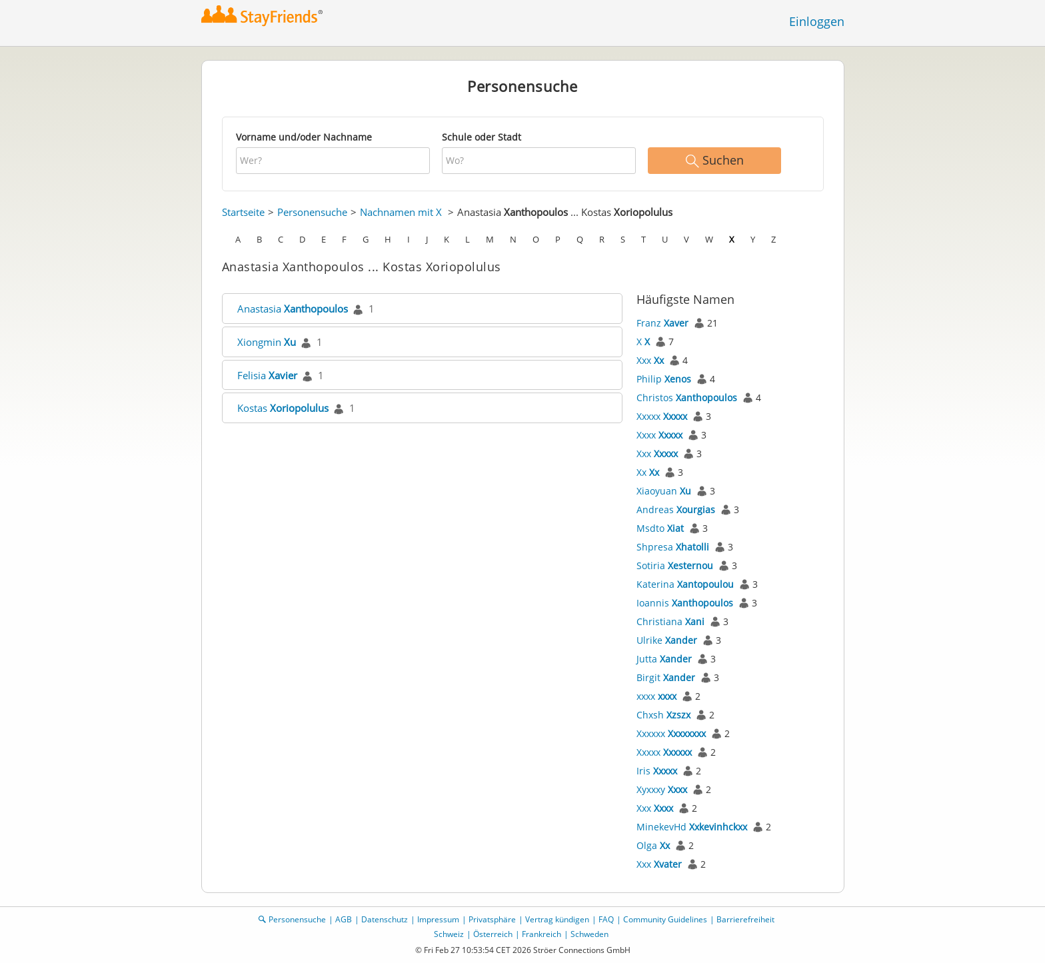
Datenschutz (384, 919)
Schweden (589, 934)
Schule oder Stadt (481, 137)
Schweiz (449, 934)
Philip (663, 379)
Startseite (243, 212)
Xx (647, 472)
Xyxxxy (661, 789)
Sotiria (674, 565)
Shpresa (672, 546)
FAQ (606, 919)
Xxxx (659, 435)
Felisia (267, 375)
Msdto (660, 528)
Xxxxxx (671, 733)
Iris (656, 770)
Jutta (664, 658)
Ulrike (666, 640)
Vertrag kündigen (557, 919)
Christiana (670, 621)
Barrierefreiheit (745, 919)
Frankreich (541, 934)
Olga (653, 845)
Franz (662, 323)
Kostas (283, 408)
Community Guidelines (665, 919)
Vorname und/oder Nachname (304, 137)
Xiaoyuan (663, 490)
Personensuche (312, 212)
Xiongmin (266, 342)
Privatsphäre (492, 919)
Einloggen (816, 21)
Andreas (675, 509)
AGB (343, 919)
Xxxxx (661, 416)
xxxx (656, 696)
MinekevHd (691, 826)
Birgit (665, 677)
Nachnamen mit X (401, 212)
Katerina (685, 584)
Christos (686, 397)
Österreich (493, 934)
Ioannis (684, 602)
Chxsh (663, 714)
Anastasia (292, 308)
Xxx (650, 360)
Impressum (438, 919)
